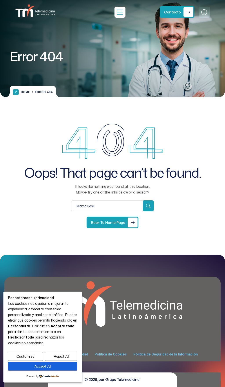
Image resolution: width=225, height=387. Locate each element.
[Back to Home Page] (112, 222)
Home (21, 92)
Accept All (42, 366)
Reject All (61, 356)
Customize (25, 356)
